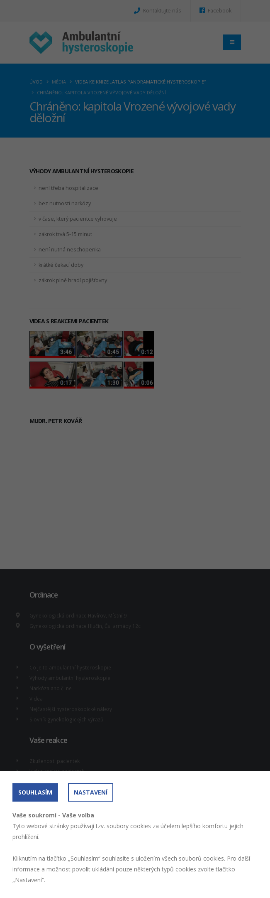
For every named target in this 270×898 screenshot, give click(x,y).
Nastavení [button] (90, 792)
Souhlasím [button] (35, 792)
